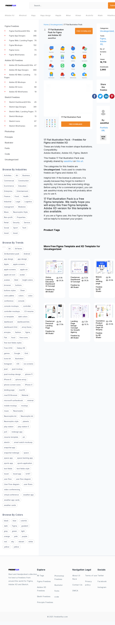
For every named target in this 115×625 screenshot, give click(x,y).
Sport (15, 228)
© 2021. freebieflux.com (57, 617)
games (7, 353)
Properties (21, 217)
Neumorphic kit (10, 416)
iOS (18, 364)
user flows (28, 484)
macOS (22, 390)
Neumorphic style (11, 421)
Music (6, 212)
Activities (7, 175)
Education (22, 186)
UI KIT (28, 474)
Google (17, 353)
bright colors (27, 280)
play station (8, 427)
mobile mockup (10, 406)
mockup (24, 406)
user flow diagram (23, 479)
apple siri (24, 269)
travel (6, 233)
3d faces (18, 249)
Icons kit (7, 359)
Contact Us (77, 585)
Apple (6, 264)
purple (24, 536)
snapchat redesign (11, 453)
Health (25, 196)
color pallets (9, 296)
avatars (7, 280)
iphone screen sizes (12, 385)
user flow (8, 479)
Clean (22, 290)
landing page (9, 390)
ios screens (28, 364)
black (6, 521)
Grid (26, 353)
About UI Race (76, 577)
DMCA (75, 590)
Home (46, 24)
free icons (24, 337)
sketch (7, 442)
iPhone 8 (7, 379)
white (30, 542)
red (5, 542)
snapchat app (9, 447)
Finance (7, 196)
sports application (24, 463)
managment (9, 207)
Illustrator (58, 585)
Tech (24, 228)
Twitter (101, 575)
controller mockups (12, 311)
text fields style (23, 469)
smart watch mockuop (23, 442)
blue (14, 521)
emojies (7, 332)
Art (17, 175)
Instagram (8, 364)
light (23, 531)
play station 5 (23, 427)
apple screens (19, 264)
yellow (6, 547)
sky (12, 542)
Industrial (7, 202)
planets (26, 421)
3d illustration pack (11, 254)
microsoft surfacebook (13, 400)
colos (30, 296)
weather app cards (12, 500)
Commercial (9, 181)
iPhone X (28, 385)
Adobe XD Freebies (41, 589)
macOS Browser (10, 395)
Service (27, 222)
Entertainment (22, 191)
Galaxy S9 (21, 348)
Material (25, 395)
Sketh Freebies (44, 596)
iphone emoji (21, 379)
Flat (5, 337)
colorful (24, 521)
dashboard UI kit (10, 327)
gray (6, 531)
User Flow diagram (11, 484)
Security (16, 222)
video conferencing (12, 489)
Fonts (56, 591)
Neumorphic (18, 411)
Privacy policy (88, 583)
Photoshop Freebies (59, 577)
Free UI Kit (8, 348)
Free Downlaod (84, 31)
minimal (30, 400)
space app (8, 458)
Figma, (103, 38)
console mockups (11, 306)
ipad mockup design (12, 374)
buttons (18, 285)
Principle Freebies (45, 602)
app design (8, 259)
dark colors (22, 317)
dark (6, 526)
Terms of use (91, 575)
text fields (8, 469)
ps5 (5, 432)
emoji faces (26, 327)
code (56, 597)
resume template (11, 437)
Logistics (28, 202)
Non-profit (8, 217)
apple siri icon (9, 275)
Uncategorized (56, 24)
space (26, 453)
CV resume (29, 311)
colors (21, 296)
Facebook (102, 581)
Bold (16, 280)
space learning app (25, 458)
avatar (22, 275)
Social (6, 228)
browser (7, 285)
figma (27, 332)
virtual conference (11, 495)
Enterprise (8, 191)
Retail (6, 222)
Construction (23, 181)
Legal (18, 202)
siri (24, 437)
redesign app (17, 432)
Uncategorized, (107, 31)
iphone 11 (28, 374)
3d (9, 249)
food (13, 337)
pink (16, 536)
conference (8, 301)
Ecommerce (9, 186)
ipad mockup (17, 369)
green (14, 531)
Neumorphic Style (20, 212)
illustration (19, 359)
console (21, 301)
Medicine (22, 207)
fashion (18, 332)
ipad (6, 369)
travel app (17, 474)
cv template (9, 317)
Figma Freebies (44, 581)
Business (26, 175)
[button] (48, 82)
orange (7, 536)
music (6, 411)
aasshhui (52, 38)
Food (17, 196)
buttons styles (10, 290)
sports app (8, 463)
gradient (24, 526)
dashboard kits (23, 322)
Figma (14, 526)
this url (79, 161)
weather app (28, 495)
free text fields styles (13, 343)
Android (27, 254)
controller (27, 306)
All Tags (40, 575)
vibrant (21, 542)
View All (103, 137)
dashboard (8, 322)
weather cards (10, 505)
